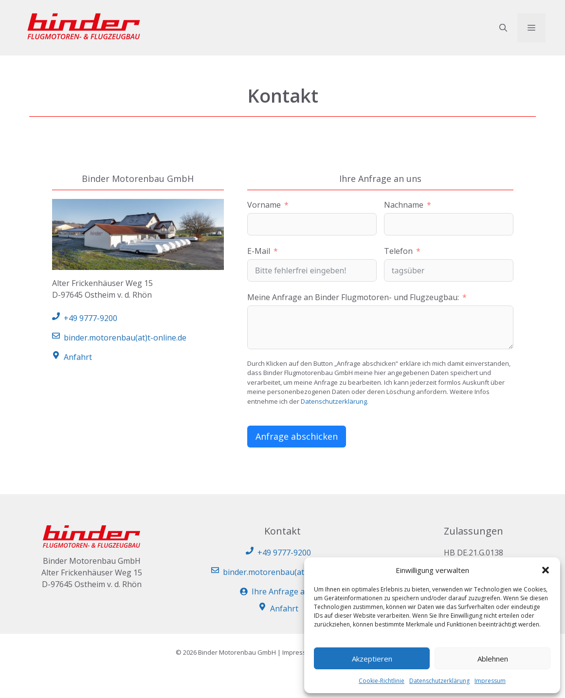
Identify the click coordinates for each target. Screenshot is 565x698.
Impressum (490, 681)
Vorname (264, 204)
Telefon (398, 251)
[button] (545, 570)
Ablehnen (492, 658)
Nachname (403, 204)
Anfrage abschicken (296, 436)
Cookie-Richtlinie (381, 681)
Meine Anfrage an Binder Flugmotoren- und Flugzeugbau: (353, 297)
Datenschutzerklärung (439, 681)
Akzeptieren (372, 658)
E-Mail (258, 251)
